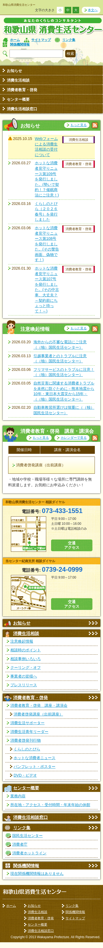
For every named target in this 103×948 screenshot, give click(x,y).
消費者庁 (19, 844)
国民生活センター (27, 835)
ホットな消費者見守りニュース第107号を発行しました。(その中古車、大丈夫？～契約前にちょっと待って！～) (47, 289)
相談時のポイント (25, 650)
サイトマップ (41, 40)
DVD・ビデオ (25, 775)
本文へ (93, 10)
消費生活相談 (18, 80)
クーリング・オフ (25, 667)
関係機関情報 (20, 44)
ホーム (15, 40)
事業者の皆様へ (23, 676)
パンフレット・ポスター (34, 766)
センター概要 (18, 99)
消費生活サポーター (27, 723)
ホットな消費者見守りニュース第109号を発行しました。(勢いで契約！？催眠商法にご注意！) (47, 179)
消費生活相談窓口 (22, 109)
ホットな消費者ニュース (34, 758)
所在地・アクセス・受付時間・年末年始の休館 (50, 805)
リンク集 (68, 40)
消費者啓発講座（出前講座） (38, 714)
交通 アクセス (71, 545)
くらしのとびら (27, 749)
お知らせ (14, 70)
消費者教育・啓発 (22, 90)
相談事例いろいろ (25, 659)
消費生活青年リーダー (29, 731)
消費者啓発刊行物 (25, 740)
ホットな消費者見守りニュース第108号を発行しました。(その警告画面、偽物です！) (47, 244)
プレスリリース (23, 685)
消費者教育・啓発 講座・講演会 (38, 705)
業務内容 (18, 796)
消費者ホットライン (29, 853)
